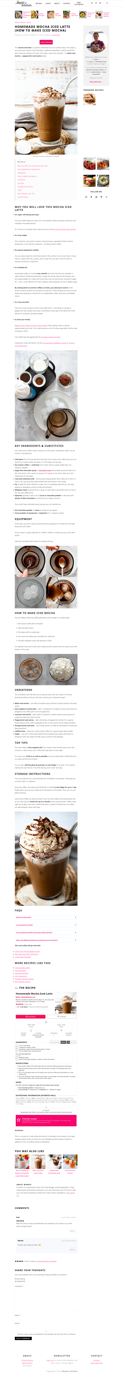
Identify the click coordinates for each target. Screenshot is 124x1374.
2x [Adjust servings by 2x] (71, 1041)
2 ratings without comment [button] (46, 1260)
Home (16, 22)
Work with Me (96, 1362)
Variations (21, 179)
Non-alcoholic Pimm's (23, 981)
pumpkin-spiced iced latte (50, 336)
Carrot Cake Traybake (23, 956)
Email (17, 1322)
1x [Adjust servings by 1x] (68, 1041)
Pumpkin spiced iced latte (24, 978)
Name (17, 1314)
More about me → (96, 81)
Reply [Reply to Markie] (72, 1249)
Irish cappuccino (21, 976)
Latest (48, 3)
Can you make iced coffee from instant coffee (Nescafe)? (34, 932)
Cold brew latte (20, 970)
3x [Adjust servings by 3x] (75, 1041)
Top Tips (21, 183)
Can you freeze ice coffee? (24, 924)
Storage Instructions (25, 186)
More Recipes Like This (26, 193)
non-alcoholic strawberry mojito (54, 342)
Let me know (26, 1119)
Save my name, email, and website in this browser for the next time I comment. (46, 1333)
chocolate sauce (45, 470)
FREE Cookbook (78, 3)
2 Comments (55, 34)
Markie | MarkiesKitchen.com (25, 996)
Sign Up (49, 1359)
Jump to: (22, 161)
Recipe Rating (20, 1278)
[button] (16, 1003)
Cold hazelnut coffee (22, 967)
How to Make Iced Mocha (27, 176)
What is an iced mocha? (23, 917)
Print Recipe (30, 1016)
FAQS (20, 190)
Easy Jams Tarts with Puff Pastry (26, 954)
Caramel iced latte (21, 973)
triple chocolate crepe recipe (64, 229)
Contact (66, 3)
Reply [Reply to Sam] (72, 1230)
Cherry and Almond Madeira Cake (27, 951)
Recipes (39, 3)
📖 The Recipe (23, 196)
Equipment (22, 172)
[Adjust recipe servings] (54, 1034)
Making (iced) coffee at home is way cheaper (31, 325)
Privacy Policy (27, 1359)
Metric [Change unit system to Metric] (63, 1041)
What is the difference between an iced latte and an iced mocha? (37, 939)
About (57, 3)
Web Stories (27, 1362)
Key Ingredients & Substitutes (29, 169)
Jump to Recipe (46, 41)
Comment (19, 1285)
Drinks (28, 22)
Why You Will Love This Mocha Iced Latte (33, 165)
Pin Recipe (61, 1016)
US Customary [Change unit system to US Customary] (55, 1041)
